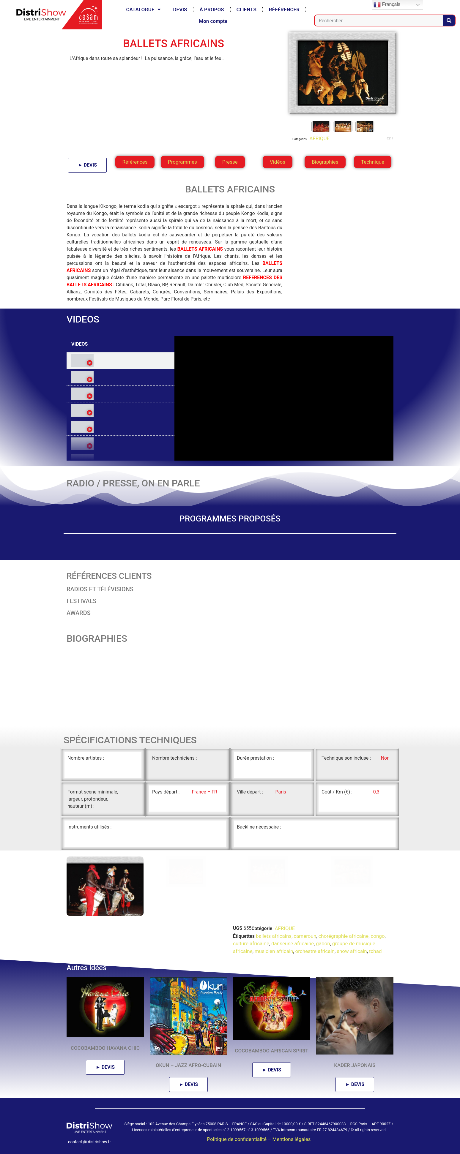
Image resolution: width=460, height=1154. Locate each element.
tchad (375, 951)
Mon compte (213, 21)
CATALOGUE (143, 9)
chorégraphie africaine (343, 936)
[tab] (120, 360)
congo (378, 936)
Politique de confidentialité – (239, 1139)
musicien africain (274, 951)
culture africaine (251, 943)
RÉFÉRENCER (284, 9)
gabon (323, 943)
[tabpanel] (283, 398)
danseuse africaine (292, 943)
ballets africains (274, 936)
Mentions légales (291, 1139)
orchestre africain (315, 951)
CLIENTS (246, 9)
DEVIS (180, 9)
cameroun (305, 936)
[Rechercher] (449, 20)
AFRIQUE (319, 138)
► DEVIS (87, 165)
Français (387, 4)
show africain (352, 951)
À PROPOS (211, 9)
